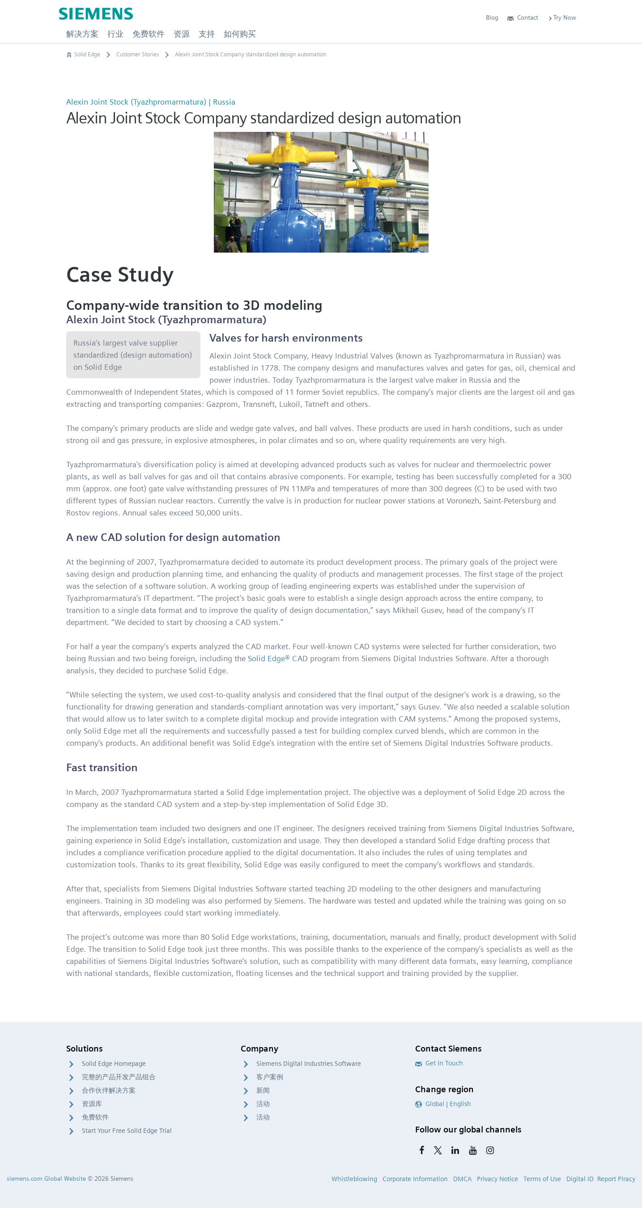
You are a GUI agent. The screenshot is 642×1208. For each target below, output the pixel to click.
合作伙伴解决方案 (109, 1090)
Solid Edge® (269, 658)
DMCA (462, 1179)
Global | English (443, 1104)
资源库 (92, 1104)
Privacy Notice (497, 1179)
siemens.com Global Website (46, 1178)
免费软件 (95, 1117)
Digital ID (580, 1179)
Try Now (561, 17)
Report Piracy (616, 1179)
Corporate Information (415, 1179)
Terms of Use (542, 1179)
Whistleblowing (354, 1179)
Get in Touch (439, 1063)
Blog (492, 17)
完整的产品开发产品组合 (119, 1077)
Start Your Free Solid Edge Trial (127, 1131)
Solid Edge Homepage (114, 1064)
